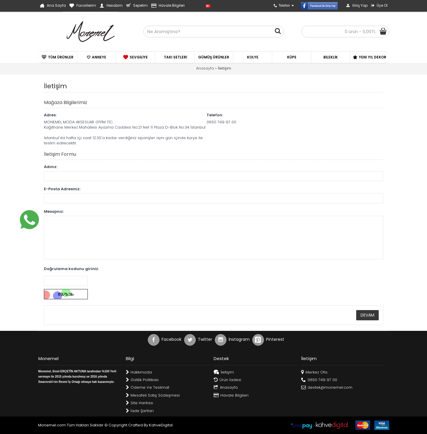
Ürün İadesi (227, 380)
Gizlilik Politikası (142, 380)
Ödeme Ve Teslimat (147, 387)
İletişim (224, 68)
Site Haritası (139, 403)
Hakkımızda (139, 372)
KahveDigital (161, 425)
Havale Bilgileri (231, 395)
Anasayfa (205, 68)
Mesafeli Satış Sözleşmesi (153, 395)
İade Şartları (140, 411)
